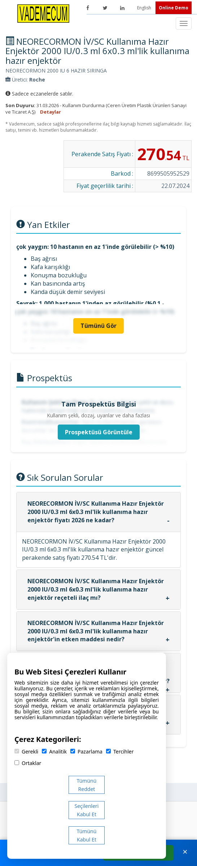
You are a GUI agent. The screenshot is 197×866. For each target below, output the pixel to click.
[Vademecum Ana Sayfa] (43, 13)
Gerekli (26, 751)
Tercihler (119, 751)
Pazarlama (86, 751)
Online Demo (173, 8)
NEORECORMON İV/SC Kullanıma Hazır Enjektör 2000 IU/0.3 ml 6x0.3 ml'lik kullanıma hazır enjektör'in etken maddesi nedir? (95, 631)
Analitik (54, 751)
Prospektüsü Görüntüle (98, 432)
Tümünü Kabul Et (87, 835)
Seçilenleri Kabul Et (87, 810)
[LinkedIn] (122, 8)
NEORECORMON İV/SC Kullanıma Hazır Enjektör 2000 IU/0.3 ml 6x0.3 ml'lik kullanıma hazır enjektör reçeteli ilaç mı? (95, 589)
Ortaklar (27, 763)
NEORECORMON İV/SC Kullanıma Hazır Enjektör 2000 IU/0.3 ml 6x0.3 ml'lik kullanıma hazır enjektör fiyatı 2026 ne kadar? (95, 512)
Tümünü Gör (98, 326)
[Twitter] (105, 8)
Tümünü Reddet (87, 784)
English (144, 8)
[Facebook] (88, 8)
